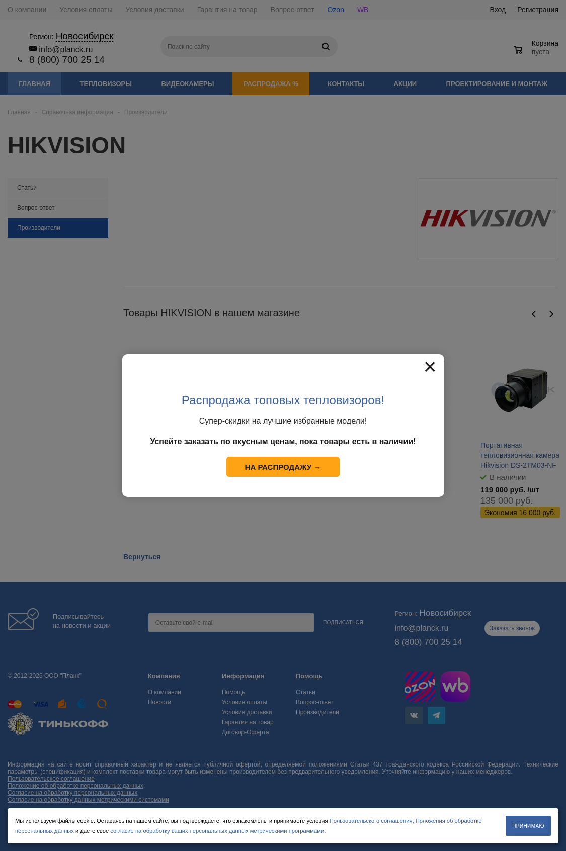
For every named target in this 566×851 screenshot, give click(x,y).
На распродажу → (283, 467)
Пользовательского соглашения (371, 821)
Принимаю (528, 826)
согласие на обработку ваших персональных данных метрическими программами (217, 831)
